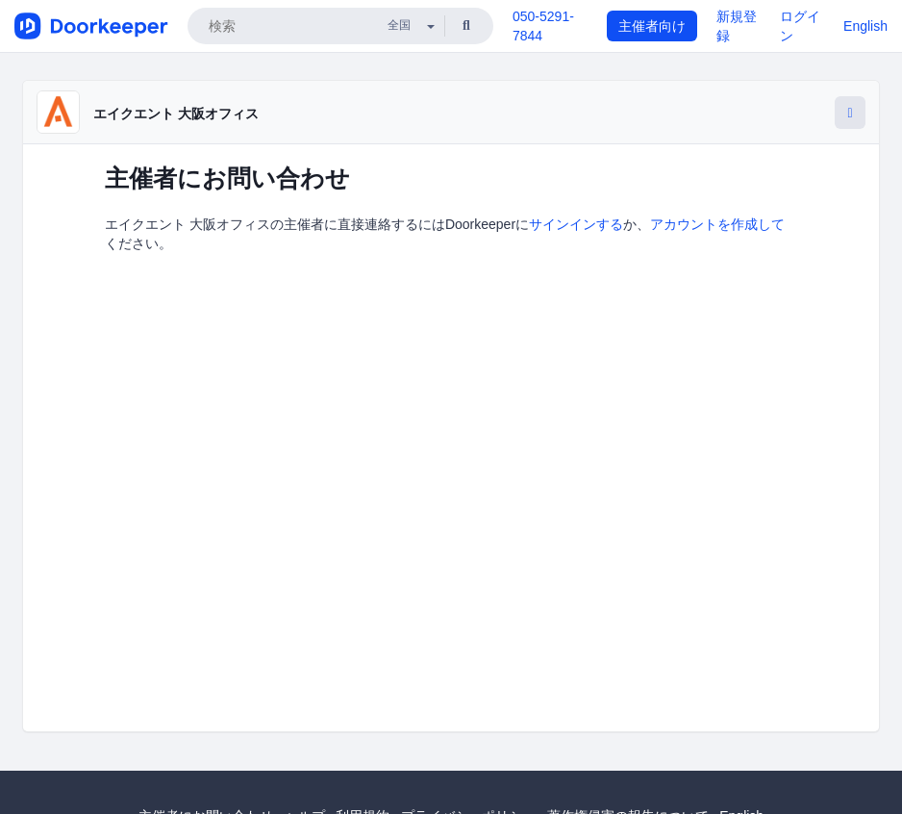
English (865, 26)
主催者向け (652, 26)
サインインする (576, 224)
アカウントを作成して (717, 224)
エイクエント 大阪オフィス (176, 113)
